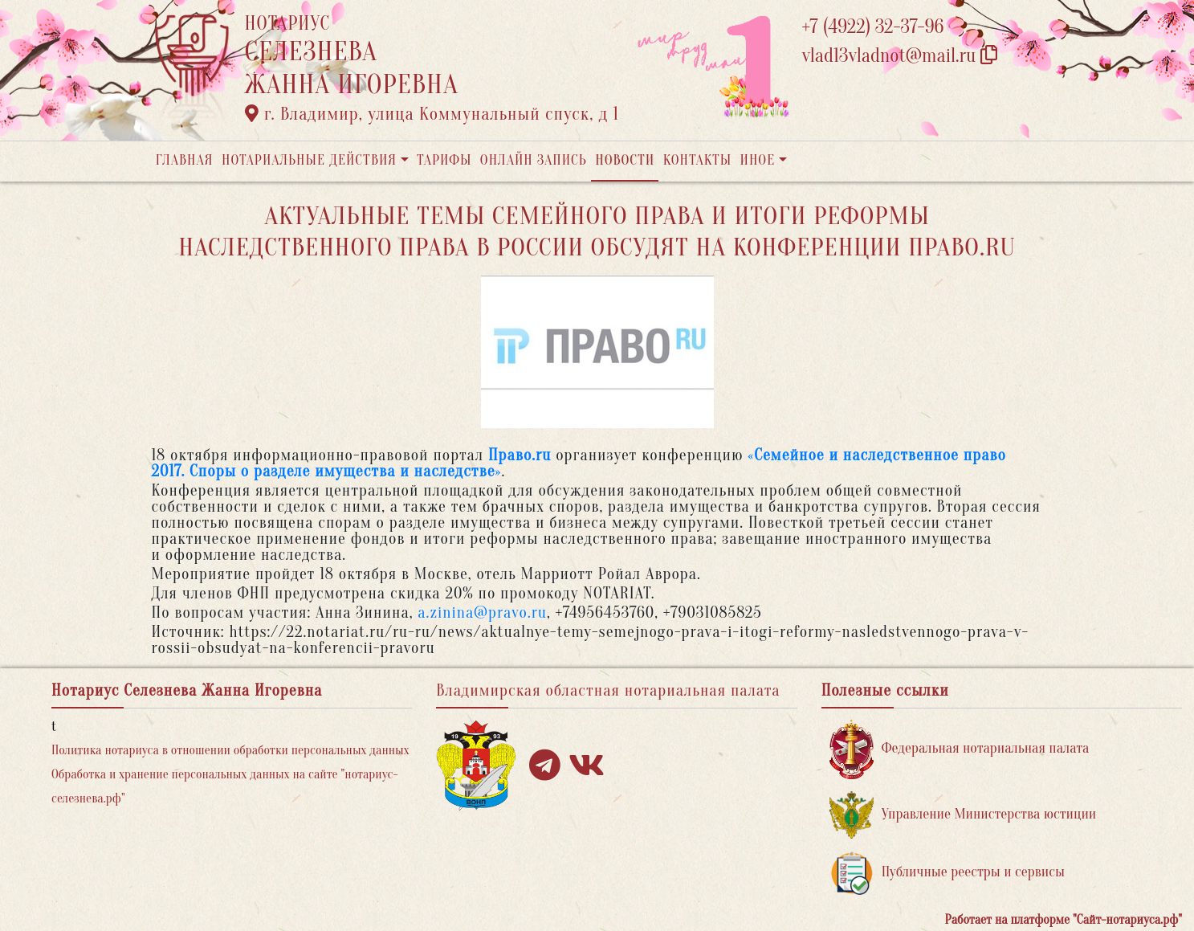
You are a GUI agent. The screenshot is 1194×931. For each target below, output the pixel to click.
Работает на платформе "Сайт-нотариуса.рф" (1063, 920)
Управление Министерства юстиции (963, 815)
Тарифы (444, 160)
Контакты (697, 160)
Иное (757, 160)
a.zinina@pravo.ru (482, 612)
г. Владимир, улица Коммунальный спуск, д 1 (432, 114)
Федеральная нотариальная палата (959, 749)
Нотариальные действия (309, 160)
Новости (624, 160)
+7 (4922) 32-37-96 (873, 27)
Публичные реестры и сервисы (947, 873)
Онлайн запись (533, 160)
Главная (185, 160)
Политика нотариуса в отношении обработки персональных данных (230, 750)
